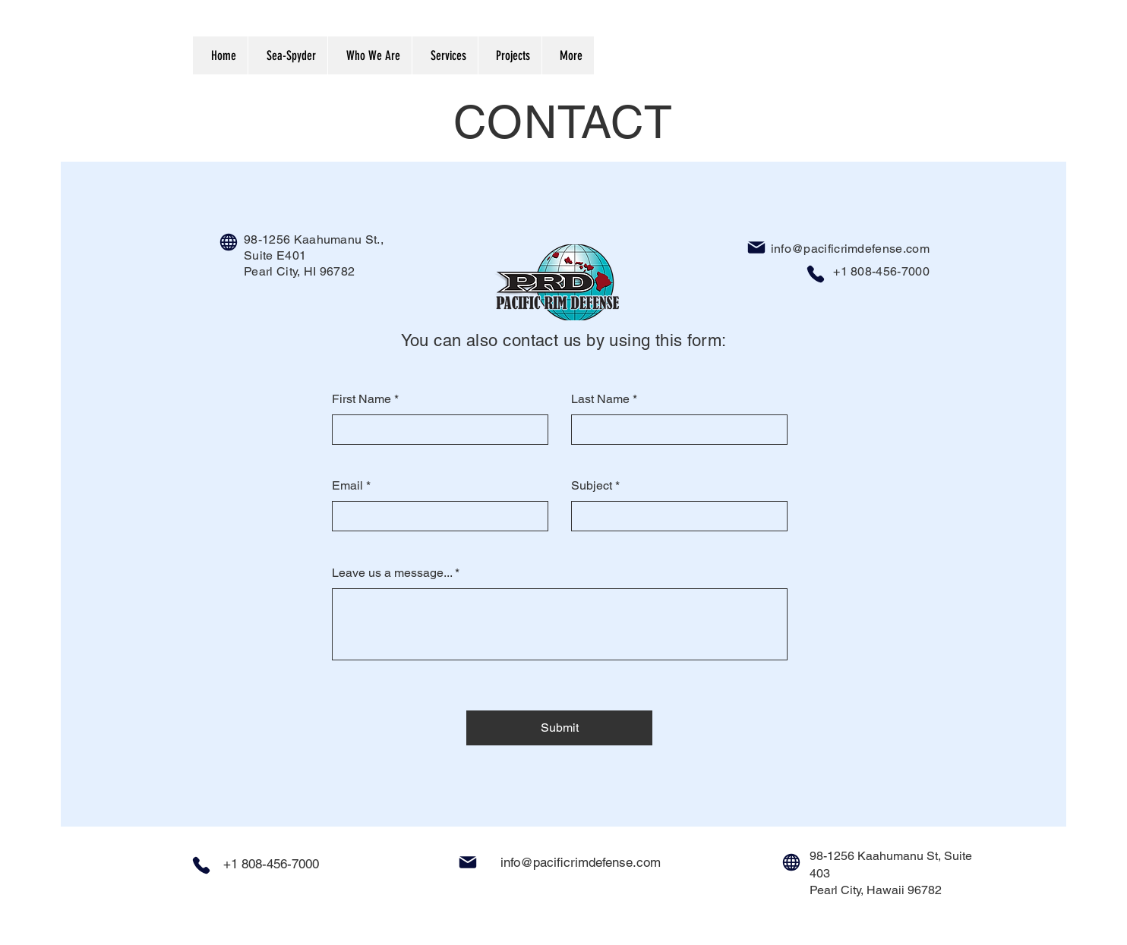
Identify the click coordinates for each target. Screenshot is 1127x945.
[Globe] (228, 242)
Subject (591, 486)
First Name (361, 399)
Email (347, 486)
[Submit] (559, 727)
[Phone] (816, 274)
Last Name (600, 399)
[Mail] (756, 247)
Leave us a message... (392, 573)
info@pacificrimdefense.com (850, 248)
